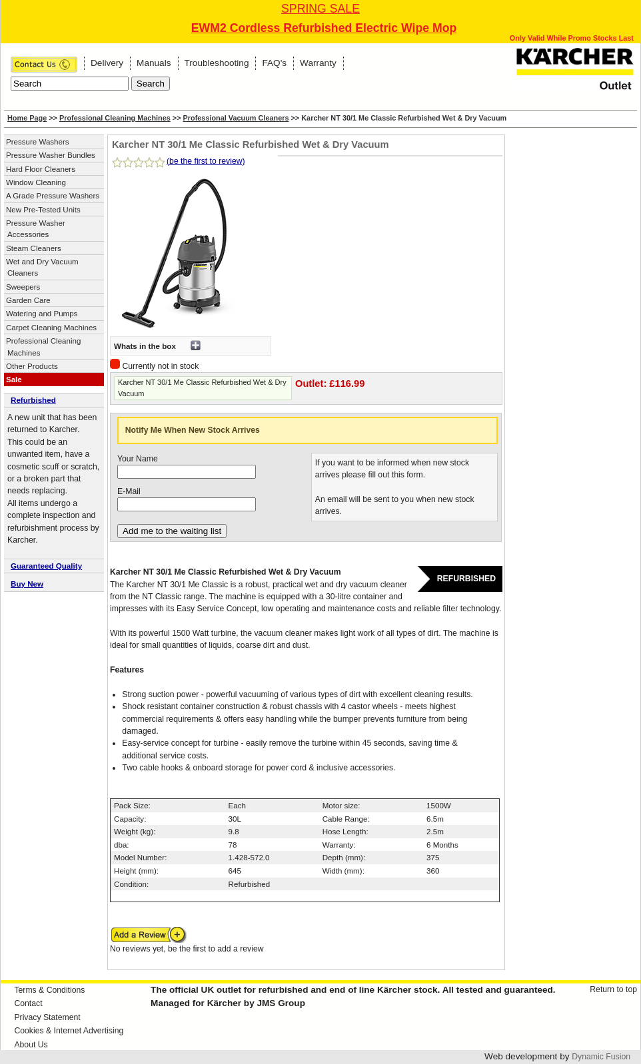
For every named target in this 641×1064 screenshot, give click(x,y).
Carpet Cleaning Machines (51, 328)
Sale (14, 380)
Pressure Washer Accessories (35, 228)
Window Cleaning (36, 182)
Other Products (32, 366)
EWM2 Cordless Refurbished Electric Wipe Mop (324, 28)
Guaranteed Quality (46, 565)
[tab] (54, 401)
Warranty (318, 63)
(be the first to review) (206, 161)
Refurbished (33, 400)
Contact (28, 1003)
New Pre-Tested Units (43, 210)
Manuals (154, 63)
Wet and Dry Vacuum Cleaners (42, 267)
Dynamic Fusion (601, 1056)
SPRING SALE (320, 8)
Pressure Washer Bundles (50, 155)
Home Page (27, 118)
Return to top (613, 989)
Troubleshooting (217, 63)
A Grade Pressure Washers (52, 196)
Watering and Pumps (41, 314)
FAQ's (274, 63)
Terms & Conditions (49, 990)
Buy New (27, 583)
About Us (30, 1044)
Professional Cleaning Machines (115, 118)
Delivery (107, 63)
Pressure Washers (37, 142)
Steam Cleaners (33, 248)
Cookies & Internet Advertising (68, 1030)
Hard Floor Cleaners (40, 169)
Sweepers (23, 287)
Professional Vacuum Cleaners (236, 118)
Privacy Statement (47, 1017)
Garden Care (28, 300)
